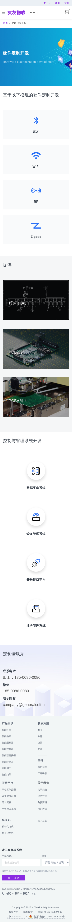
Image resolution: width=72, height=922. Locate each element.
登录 (66, 3)
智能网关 (6, 768)
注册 (57, 3)
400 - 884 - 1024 (17, 893)
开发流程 (6, 802)
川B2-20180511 (15, 916)
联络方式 (42, 796)
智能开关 (6, 730)
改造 (40, 749)
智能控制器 (7, 749)
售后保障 (42, 767)
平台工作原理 (9, 789)
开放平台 (7, 782)
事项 (44, 856)
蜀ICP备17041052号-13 (50, 912)
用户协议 (42, 808)
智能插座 (6, 736)
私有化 (6, 820)
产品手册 (42, 773)
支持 (40, 760)
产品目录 (7, 723)
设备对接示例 (9, 796)
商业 (40, 730)
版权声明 (13, 912)
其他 (34, 894)
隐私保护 (28, 912)
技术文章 (42, 820)
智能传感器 (7, 761)
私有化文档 (7, 833)
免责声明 (42, 802)
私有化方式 (7, 826)
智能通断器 (7, 742)
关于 (46, 3)
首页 (5, 23)
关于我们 (42, 789)
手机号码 (7, 856)
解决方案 (43, 723)
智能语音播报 (9, 755)
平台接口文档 (9, 808)
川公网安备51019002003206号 (47, 916)
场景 (40, 742)
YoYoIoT (36, 907)
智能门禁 (6, 774)
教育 (40, 736)
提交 (13, 877)
